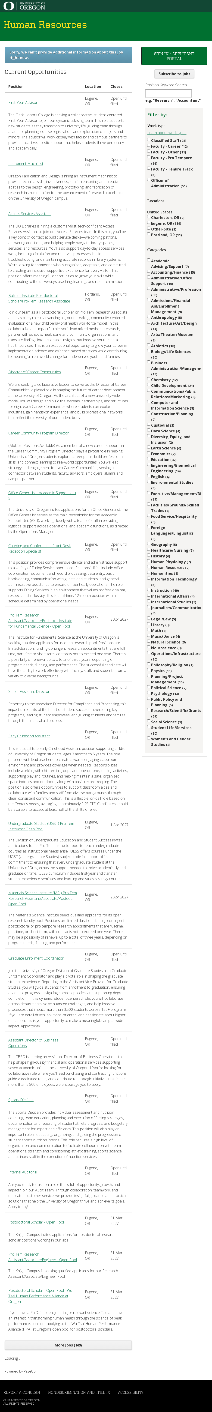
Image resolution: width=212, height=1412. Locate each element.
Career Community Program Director (38, 433)
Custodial (162, 425)
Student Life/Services (171, 730)
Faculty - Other (168, 152)
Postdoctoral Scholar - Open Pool (36, 1222)
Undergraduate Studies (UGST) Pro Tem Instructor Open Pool (41, 826)
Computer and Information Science (172, 405)
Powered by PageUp (20, 1371)
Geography (164, 544)
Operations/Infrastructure (174, 656)
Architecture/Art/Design (174, 326)
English (160, 476)
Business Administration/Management (174, 368)
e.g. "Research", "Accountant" (173, 100)
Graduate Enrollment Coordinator (36, 958)
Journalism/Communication (174, 610)
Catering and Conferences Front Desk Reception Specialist (39, 548)
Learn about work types (166, 132)
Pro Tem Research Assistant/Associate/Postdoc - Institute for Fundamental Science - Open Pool (40, 621)
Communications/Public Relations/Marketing (173, 394)
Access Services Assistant (29, 213)
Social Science (166, 721)
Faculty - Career (169, 146)
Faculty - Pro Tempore (171, 160)
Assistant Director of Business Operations (33, 1043)
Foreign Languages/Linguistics (172, 533)
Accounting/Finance (173, 272)
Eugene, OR (166, 223)
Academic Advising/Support (170, 263)
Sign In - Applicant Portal (174, 56)
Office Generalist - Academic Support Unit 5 (42, 495)
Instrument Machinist (25, 163)
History (160, 556)
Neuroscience (166, 647)
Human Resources (170, 567)
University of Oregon (23, 1400)
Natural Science (168, 642)
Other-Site (163, 229)
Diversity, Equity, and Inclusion (170, 439)
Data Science (165, 431)
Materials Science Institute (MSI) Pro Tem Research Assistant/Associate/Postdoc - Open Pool (42, 898)
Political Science (169, 687)
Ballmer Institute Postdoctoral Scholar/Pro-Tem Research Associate (39, 298)
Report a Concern (21, 1392)
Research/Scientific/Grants (174, 713)
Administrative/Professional (174, 292)
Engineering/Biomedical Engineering (173, 468)
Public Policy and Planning (166, 702)
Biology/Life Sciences (171, 354)
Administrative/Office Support (171, 280)
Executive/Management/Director (174, 496)
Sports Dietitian (21, 1099)
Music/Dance (165, 636)
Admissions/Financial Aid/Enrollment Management (170, 306)
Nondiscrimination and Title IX (79, 1392)
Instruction (165, 590)
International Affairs (173, 596)
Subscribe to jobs (174, 73)
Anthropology (166, 317)
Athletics (163, 345)
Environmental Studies (172, 485)
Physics (161, 670)
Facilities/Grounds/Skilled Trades (174, 508)
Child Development (172, 385)
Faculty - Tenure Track (172, 172)
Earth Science (166, 448)
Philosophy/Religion (172, 664)
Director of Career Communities (34, 371)
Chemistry (164, 379)
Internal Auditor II (22, 1172)
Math (158, 630)
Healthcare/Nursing (172, 550)
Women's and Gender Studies (170, 741)
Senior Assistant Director (29, 691)
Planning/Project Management (167, 679)
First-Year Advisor (22, 102)
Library (160, 624)
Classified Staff (168, 140)
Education (164, 459)
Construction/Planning (172, 416)
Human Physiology (171, 561)
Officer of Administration (169, 183)
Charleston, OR (167, 217)
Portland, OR (166, 234)
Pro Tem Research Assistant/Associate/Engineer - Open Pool (42, 1257)
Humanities (164, 573)
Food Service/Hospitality (174, 519)
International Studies (173, 601)
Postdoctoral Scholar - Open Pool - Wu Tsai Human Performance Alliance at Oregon (40, 1296)
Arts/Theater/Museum (172, 337)
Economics (163, 453)
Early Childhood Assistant (29, 736)
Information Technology (174, 582)
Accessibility (130, 1392)
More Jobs (68, 1345)
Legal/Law (163, 619)
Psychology (165, 693)
